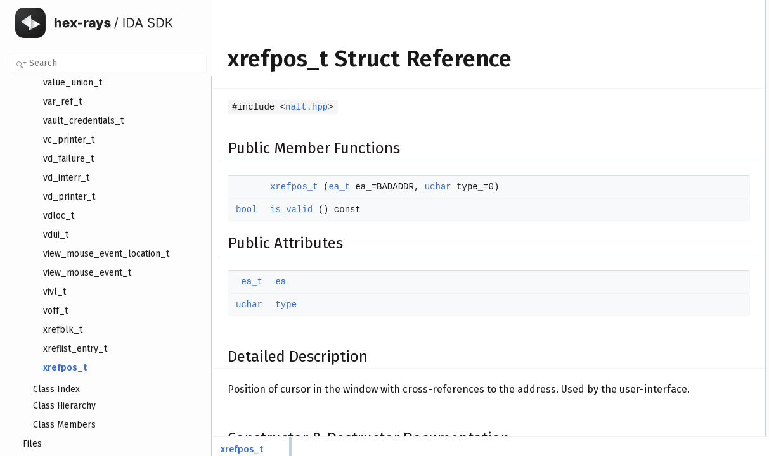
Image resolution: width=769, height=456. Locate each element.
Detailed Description (663, 90)
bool (246, 210)
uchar (438, 187)
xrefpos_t (294, 187)
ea (280, 282)
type (286, 305)
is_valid (291, 210)
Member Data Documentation (678, 160)
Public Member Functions (671, 7)
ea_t (339, 187)
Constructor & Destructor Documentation (697, 104)
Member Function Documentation (685, 132)
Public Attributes (656, 48)
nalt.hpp (306, 107)
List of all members (661, 202)
